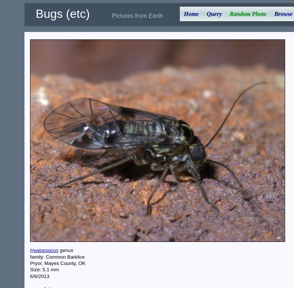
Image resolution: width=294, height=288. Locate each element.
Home (191, 14)
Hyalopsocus (44, 250)
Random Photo (248, 14)
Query (214, 14)
